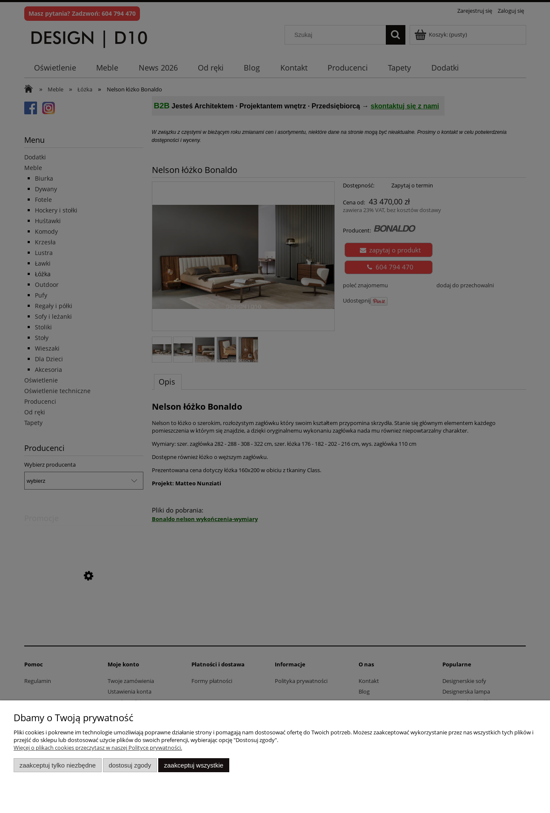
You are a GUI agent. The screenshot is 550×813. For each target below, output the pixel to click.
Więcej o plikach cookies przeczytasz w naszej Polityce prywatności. (98, 747)
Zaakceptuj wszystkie (193, 765)
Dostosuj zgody (129, 765)
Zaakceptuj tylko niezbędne (58, 765)
